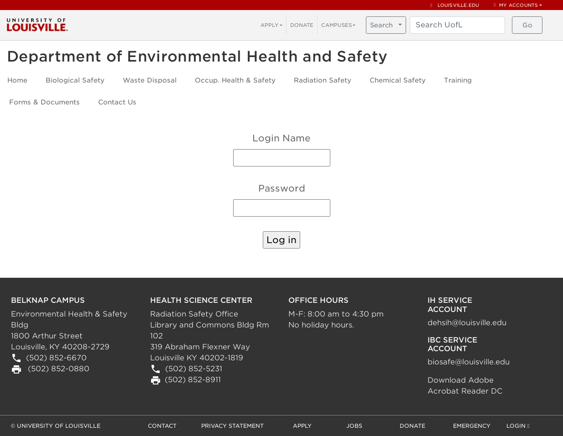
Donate (412, 425)
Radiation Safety (322, 80)
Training (458, 80)
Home (17, 80)
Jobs (354, 425)
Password (281, 188)
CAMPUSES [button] (336, 25)
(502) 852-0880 (57, 368)
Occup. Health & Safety (235, 80)
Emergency (471, 425)
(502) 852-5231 (192, 368)
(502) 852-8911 (193, 379)
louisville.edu (455, 5)
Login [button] (517, 426)
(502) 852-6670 (55, 357)
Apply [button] (302, 425)
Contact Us (117, 102)
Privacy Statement (232, 425)
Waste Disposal (150, 80)
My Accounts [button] (516, 5)
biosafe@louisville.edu (468, 362)
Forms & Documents (44, 102)
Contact (162, 425)
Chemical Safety (398, 80)
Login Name (281, 138)
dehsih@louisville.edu (466, 322)
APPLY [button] (269, 25)
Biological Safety (75, 80)
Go (527, 25)
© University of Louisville (55, 425)
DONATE (301, 25)
